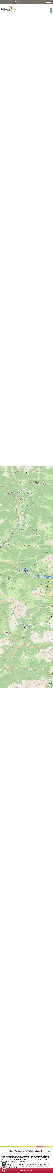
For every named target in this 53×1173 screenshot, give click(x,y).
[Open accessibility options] (4, 1164)
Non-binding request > (17, 1170)
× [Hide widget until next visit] (5, 1162)
